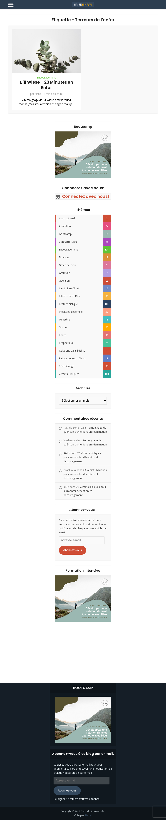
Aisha (38, 94)
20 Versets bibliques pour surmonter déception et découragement (82, 457)
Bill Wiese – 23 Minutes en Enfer (46, 85)
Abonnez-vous (72, 550)
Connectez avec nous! (83, 188)
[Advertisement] (83, 651)
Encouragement (46, 77)
